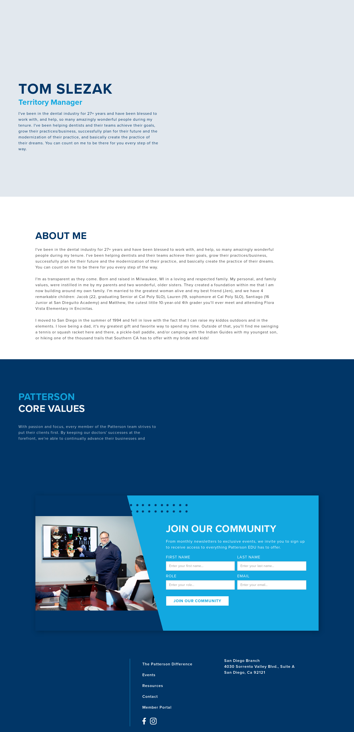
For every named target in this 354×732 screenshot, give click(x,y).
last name (248, 557)
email (243, 576)
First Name (178, 557)
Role (171, 576)
